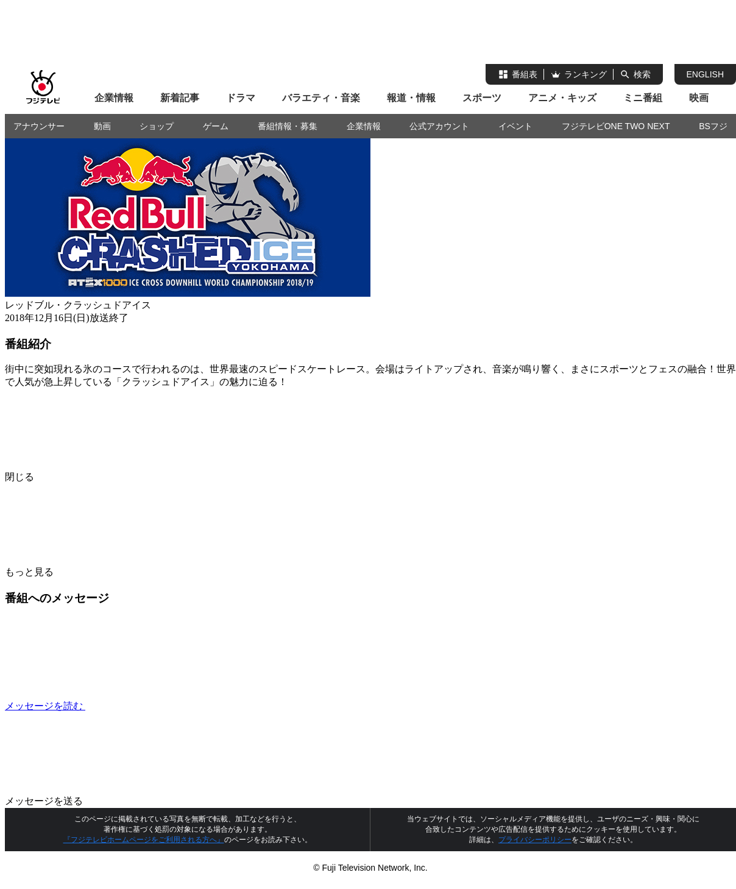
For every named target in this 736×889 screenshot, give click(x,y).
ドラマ (240, 98)
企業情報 (113, 98)
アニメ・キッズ (562, 98)
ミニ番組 (642, 98)
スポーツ (481, 98)
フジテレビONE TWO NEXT (616, 126)
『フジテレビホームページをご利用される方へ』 (143, 839)
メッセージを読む (136, 706)
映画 (699, 98)
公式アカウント (439, 126)
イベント (515, 126)
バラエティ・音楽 (321, 98)
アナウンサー (39, 126)
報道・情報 (411, 98)
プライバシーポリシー (534, 839)
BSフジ (713, 126)
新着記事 (179, 98)
